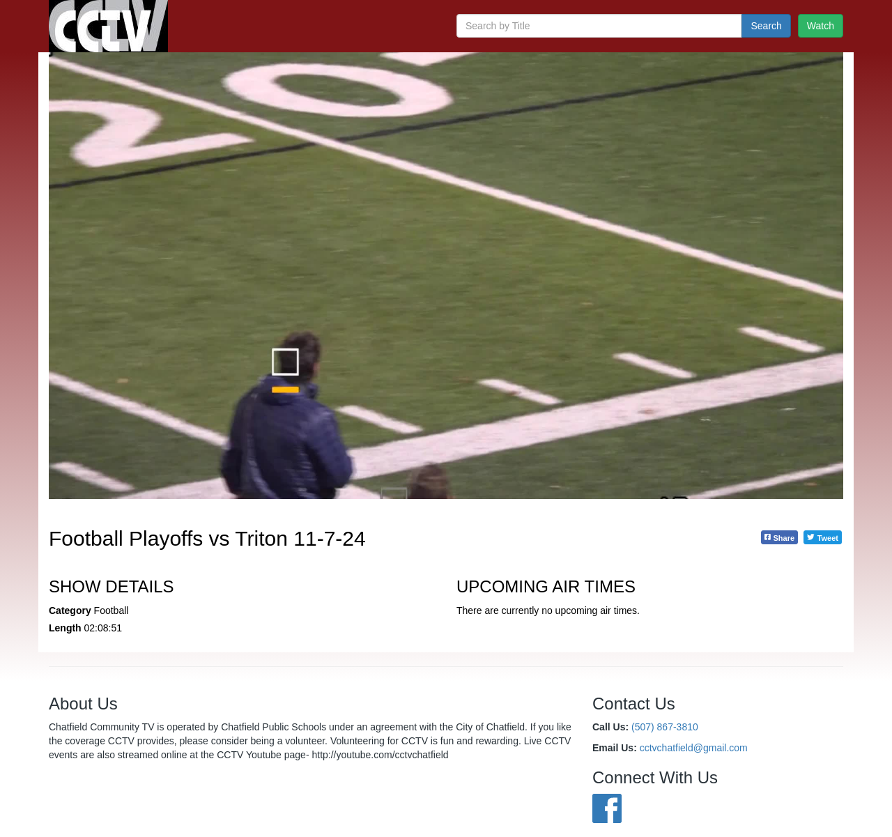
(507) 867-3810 (664, 726)
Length (65, 627)
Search (766, 25)
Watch (820, 25)
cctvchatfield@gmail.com (694, 747)
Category (70, 610)
